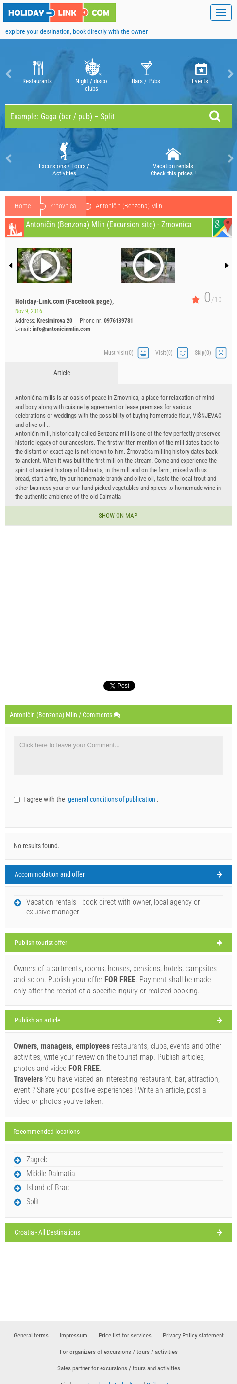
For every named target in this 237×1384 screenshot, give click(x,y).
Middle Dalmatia (71, 206)
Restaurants (37, 74)
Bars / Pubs (146, 74)
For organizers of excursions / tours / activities (119, 1351)
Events (200, 74)
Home (23, 206)
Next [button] (230, 74)
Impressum (73, 1335)
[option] (37, 74)
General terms (31, 1335)
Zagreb (37, 1159)
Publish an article (38, 1020)
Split (32, 1201)
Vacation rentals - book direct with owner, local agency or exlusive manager (113, 906)
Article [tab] (61, 373)
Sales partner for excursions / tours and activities (118, 1368)
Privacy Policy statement (193, 1335)
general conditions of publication (112, 799)
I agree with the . (91, 799)
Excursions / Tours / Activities (64, 159)
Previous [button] (7, 74)
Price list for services (125, 1335)
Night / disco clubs (91, 74)
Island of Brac (47, 1187)
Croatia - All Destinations (47, 1232)
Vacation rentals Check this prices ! (173, 159)
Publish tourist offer (41, 942)
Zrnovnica (126, 206)
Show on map (119, 515)
